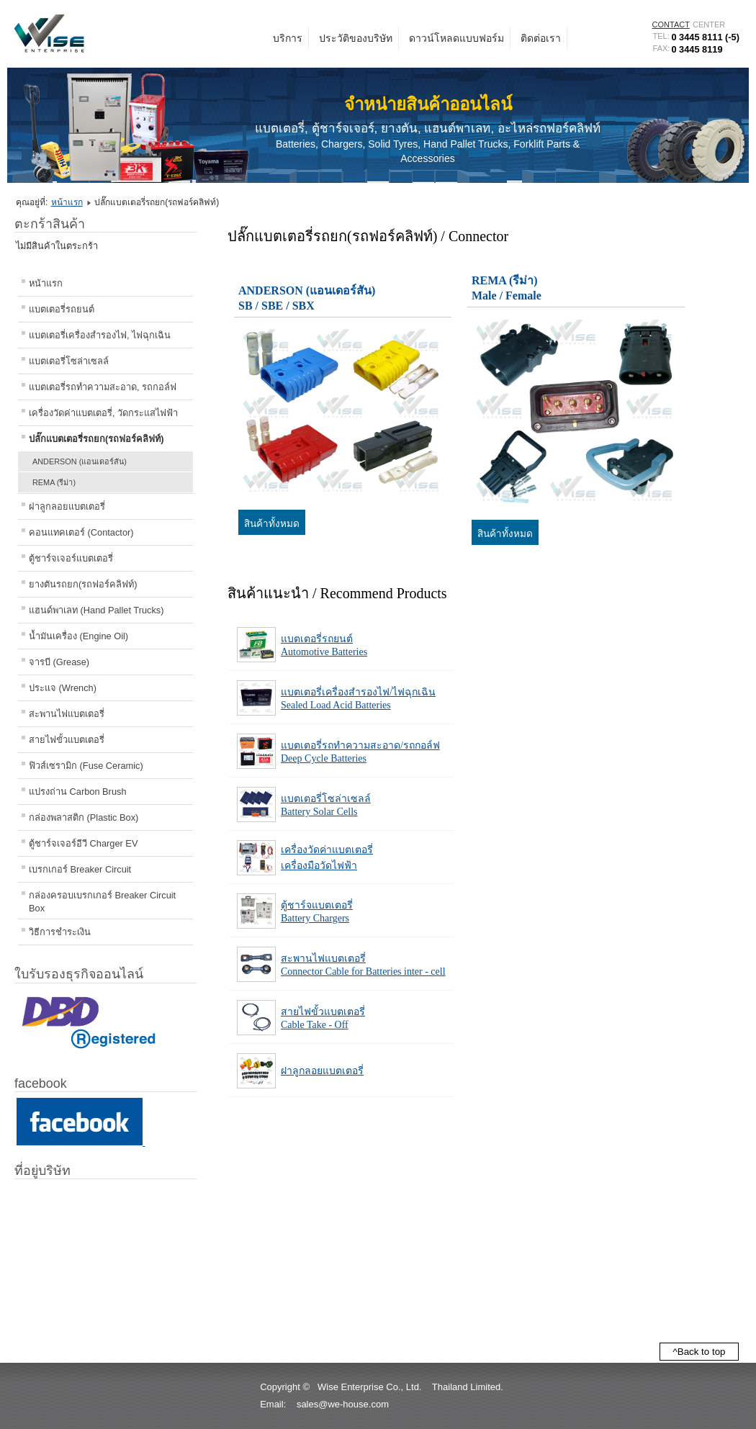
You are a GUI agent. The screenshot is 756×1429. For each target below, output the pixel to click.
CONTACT (671, 24)
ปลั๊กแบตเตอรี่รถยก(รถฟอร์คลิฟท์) (96, 438)
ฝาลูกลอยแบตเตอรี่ (67, 506)
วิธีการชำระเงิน (60, 932)
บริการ (287, 38)
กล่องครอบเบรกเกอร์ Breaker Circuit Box (102, 902)
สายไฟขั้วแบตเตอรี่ (66, 739)
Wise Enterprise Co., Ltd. (370, 1386)
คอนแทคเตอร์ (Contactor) (81, 532)
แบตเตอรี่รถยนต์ (61, 309)
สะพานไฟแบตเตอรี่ (66, 713)
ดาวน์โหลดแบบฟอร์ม (456, 38)
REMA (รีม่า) (54, 482)
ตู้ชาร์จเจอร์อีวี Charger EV (83, 843)
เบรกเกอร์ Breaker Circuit (80, 869)
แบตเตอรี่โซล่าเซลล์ (69, 361)
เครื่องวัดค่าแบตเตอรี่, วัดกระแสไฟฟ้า (103, 412)
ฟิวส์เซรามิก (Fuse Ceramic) (86, 765)
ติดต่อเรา (541, 38)
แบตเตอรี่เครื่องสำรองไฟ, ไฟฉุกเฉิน (100, 335)
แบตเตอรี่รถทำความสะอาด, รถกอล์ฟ (102, 387)
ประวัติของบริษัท (355, 38)
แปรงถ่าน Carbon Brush (78, 791)
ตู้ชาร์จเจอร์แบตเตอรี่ (71, 558)
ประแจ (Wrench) (62, 687)
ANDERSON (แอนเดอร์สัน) (79, 461)
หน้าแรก (67, 202)
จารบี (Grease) (59, 662)
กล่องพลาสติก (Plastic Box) (83, 817)
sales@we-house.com (343, 1404)
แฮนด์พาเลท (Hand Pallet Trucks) (96, 610)
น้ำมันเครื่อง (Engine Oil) (78, 636)
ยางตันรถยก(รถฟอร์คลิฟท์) (83, 584)
